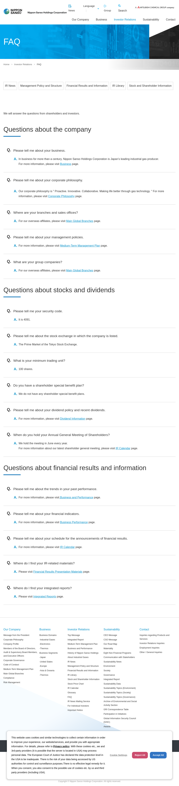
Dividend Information (72, 418)
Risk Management (11, 682)
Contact (170, 19)
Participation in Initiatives (115, 714)
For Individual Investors (78, 706)
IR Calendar (123, 448)
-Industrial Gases (47, 639)
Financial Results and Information (87, 85)
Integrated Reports (44, 596)
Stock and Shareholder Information (150, 85)
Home (6, 64)
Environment (109, 666)
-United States (45, 662)
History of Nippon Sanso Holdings (83, 653)
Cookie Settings (118, 755)
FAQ (70, 697)
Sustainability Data (112, 684)
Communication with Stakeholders (119, 657)
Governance (109, 675)
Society (107, 670)
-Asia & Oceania (46, 670)
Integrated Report (76, 639)
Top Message (74, 635)
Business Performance (74, 522)
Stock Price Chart (76, 684)
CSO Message (110, 639)
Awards (107, 726)
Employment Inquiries (149, 648)
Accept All (158, 755)
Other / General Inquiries (151, 652)
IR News (10, 85)
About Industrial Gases (78, 657)
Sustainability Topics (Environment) (120, 688)
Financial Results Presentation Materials (57, 571)
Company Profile (11, 644)
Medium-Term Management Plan (80, 245)
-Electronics (44, 644)
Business (101, 19)
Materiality (108, 648)
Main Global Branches (79, 221)
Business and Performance (76, 497)
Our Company (80, 19)
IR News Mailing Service (79, 701)
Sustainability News (113, 662)
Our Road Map (110, 644)
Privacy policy (61, 746)
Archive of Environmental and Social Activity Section (120, 703)
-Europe (43, 666)
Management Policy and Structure (41, 85)
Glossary (72, 692)
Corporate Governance (13, 660)
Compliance (8, 678)
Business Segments (48, 653)
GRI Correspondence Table (116, 709)
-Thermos (43, 648)
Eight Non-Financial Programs (117, 653)
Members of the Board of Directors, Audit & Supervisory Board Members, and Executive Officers (20, 652)
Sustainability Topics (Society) (117, 692)
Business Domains (47, 635)
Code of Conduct (11, 664)
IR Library (118, 85)
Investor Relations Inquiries (152, 643)
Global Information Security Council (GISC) (120, 720)
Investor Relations (125, 19)
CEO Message (110, 635)
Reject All (140, 755)
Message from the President (16, 635)
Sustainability (151, 19)
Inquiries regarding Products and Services (154, 637)
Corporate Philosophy (61, 196)
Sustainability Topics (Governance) (119, 697)
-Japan (42, 657)
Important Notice (75, 710)
